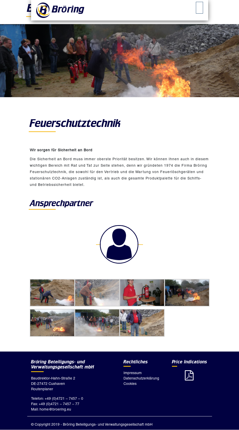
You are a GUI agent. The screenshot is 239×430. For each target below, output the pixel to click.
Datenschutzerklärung (141, 378)
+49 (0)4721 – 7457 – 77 (59, 404)
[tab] (199, 8)
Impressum (132, 373)
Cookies (130, 384)
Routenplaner (42, 389)
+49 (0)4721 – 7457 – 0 (64, 398)
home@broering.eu (55, 409)
